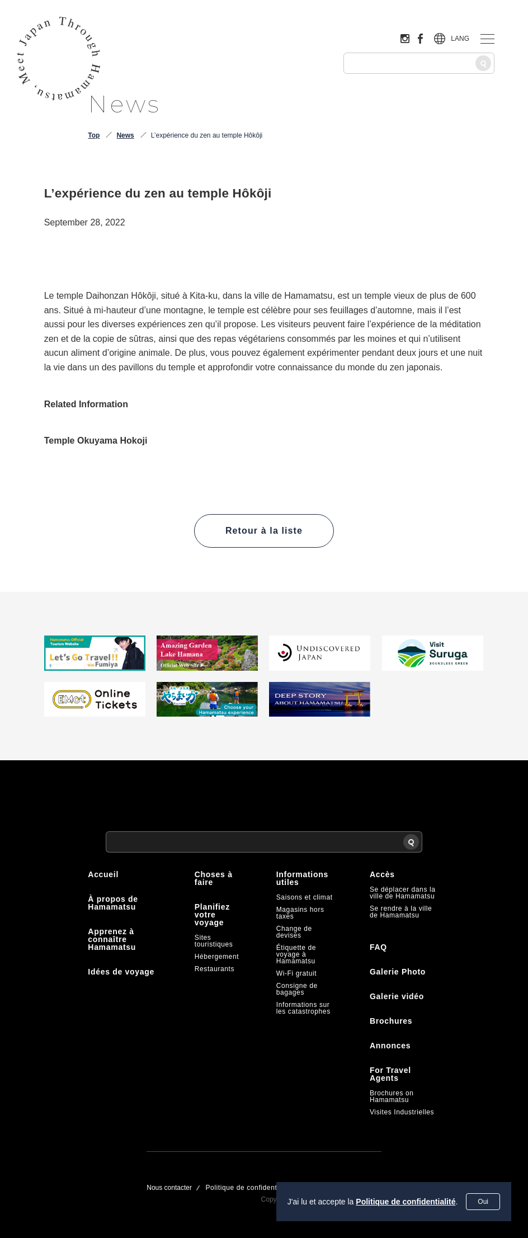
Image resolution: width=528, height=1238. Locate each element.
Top (94, 135)
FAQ (378, 947)
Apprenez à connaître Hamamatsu (112, 939)
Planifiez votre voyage (212, 914)
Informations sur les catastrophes (303, 1008)
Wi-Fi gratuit (296, 973)
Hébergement (217, 957)
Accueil (103, 874)
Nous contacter (169, 1188)
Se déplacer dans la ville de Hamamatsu (402, 893)
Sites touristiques (214, 941)
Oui (483, 1202)
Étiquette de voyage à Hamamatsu (296, 954)
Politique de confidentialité (405, 1201)
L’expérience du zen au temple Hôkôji (206, 135)
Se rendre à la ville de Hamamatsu (401, 912)
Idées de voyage (121, 971)
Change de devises (294, 932)
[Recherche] (483, 63)
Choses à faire (214, 878)
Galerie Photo (398, 971)
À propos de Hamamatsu (113, 903)
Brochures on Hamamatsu (392, 1096)
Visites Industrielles (402, 1112)
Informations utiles (302, 878)
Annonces (390, 1045)
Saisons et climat (304, 897)
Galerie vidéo (397, 996)
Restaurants (214, 969)
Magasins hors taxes (300, 913)
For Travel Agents (390, 1074)
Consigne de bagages (297, 989)
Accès (382, 874)
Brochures (391, 1020)
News (125, 135)
